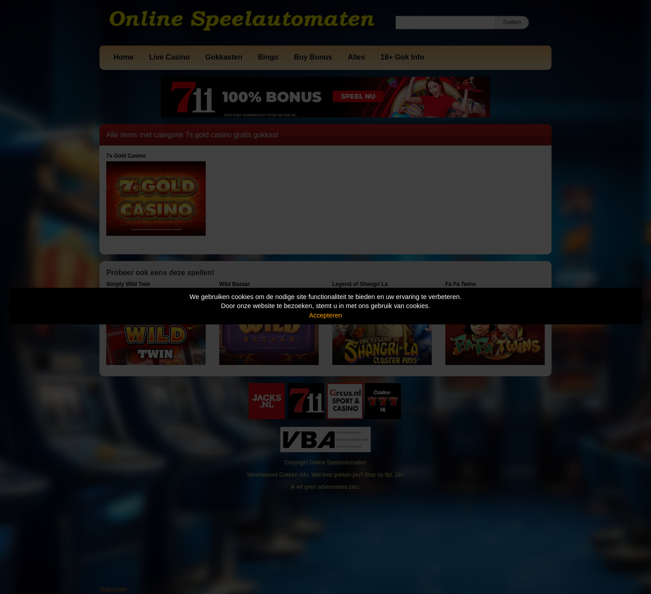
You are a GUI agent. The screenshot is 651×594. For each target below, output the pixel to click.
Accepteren (325, 315)
